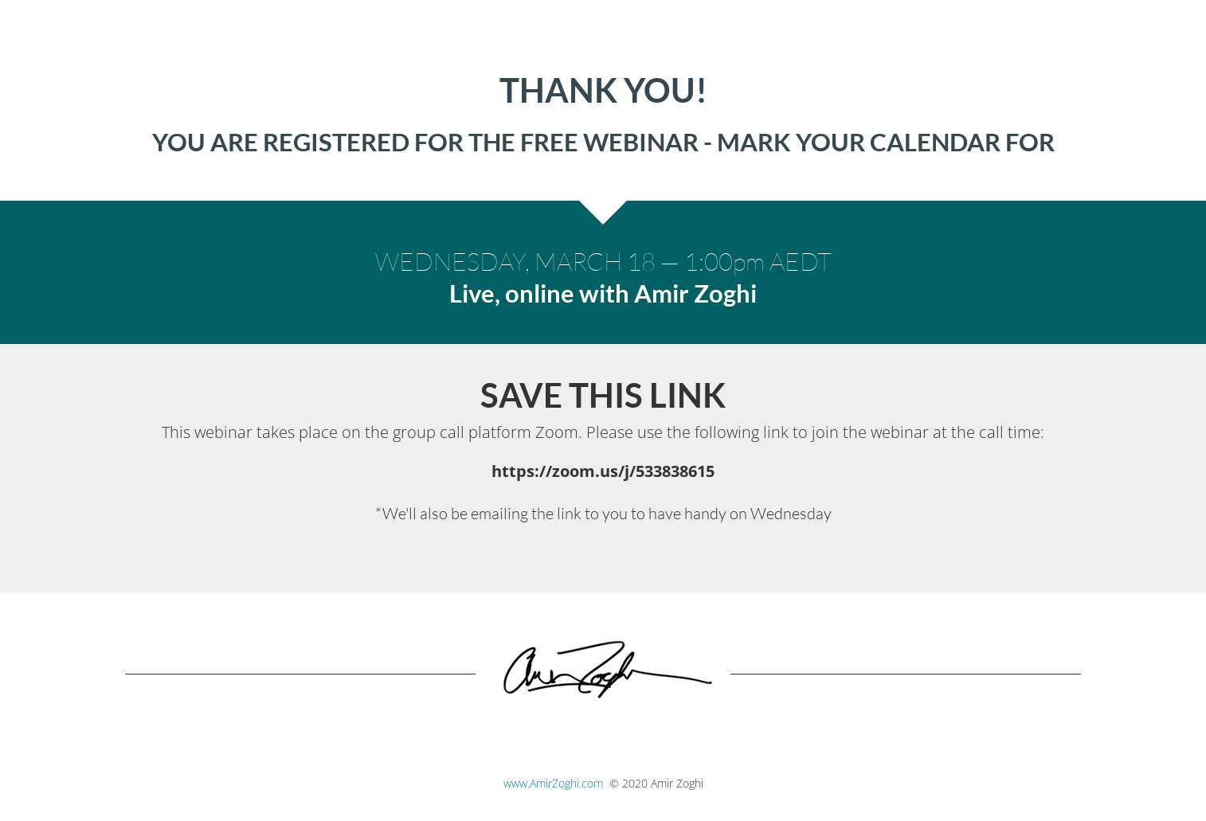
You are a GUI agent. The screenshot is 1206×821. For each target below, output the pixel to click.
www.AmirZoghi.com (553, 783)
